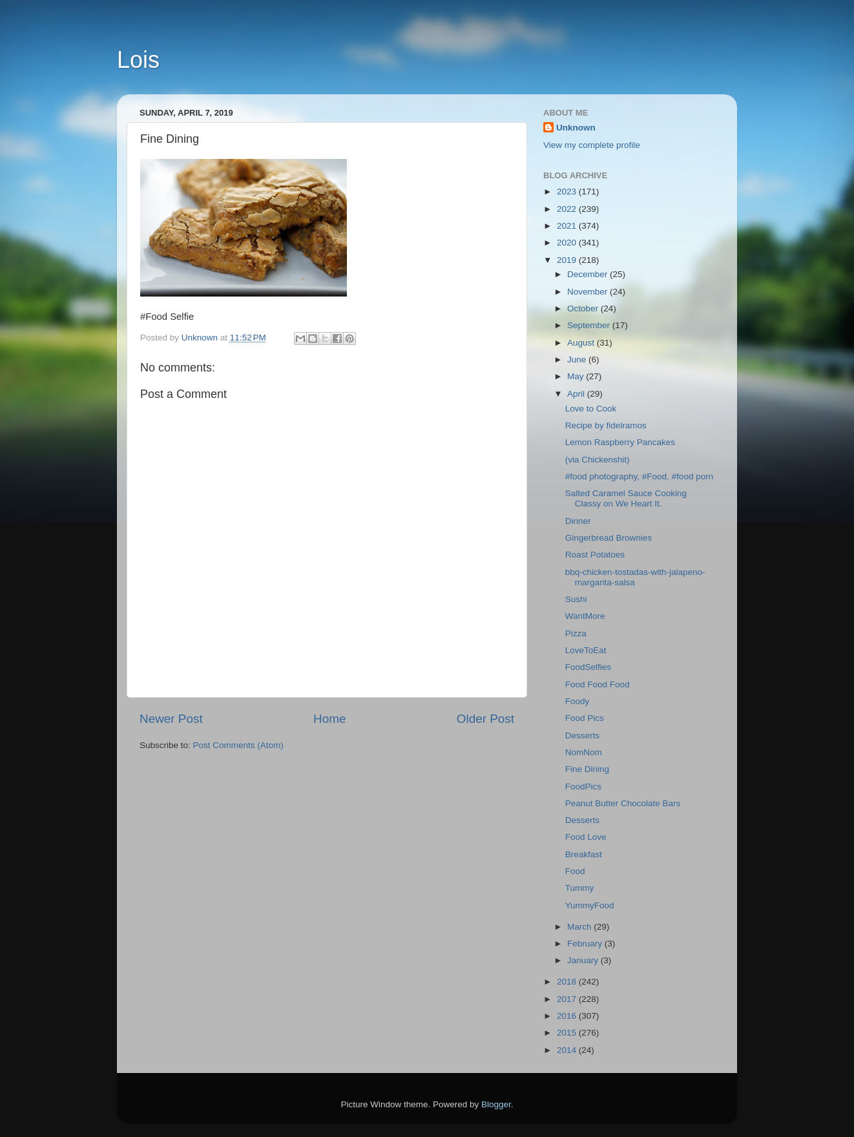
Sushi (576, 599)
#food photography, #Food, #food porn (639, 476)
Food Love (586, 837)
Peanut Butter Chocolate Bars (623, 803)
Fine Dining (587, 769)
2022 (568, 209)
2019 (568, 260)
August (582, 343)
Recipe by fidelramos (606, 425)
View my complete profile (591, 145)
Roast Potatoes (595, 554)
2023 (568, 191)
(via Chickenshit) (600, 459)
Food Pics (584, 718)
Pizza (576, 633)
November (588, 292)
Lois (138, 60)
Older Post (485, 718)
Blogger (496, 1104)
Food (575, 871)
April (577, 394)
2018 (568, 981)
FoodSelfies (588, 667)
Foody (577, 701)
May (576, 376)
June (577, 359)
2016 (568, 1016)
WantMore (585, 616)
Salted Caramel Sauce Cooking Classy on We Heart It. (626, 498)
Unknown (576, 127)
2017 (568, 999)
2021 (568, 226)
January (584, 960)
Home (329, 718)
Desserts (582, 735)
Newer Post (171, 718)
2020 (568, 242)
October (584, 308)
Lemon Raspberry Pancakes (622, 442)
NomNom (583, 752)
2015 (568, 1033)
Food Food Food (597, 684)
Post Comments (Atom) (238, 745)
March (580, 927)
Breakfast (583, 854)
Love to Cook (591, 408)
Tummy (579, 888)
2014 (568, 1050)
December (588, 274)
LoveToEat (586, 650)
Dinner (578, 521)
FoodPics (583, 786)
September (589, 325)
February (586, 943)
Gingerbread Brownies (608, 538)
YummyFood (589, 905)
